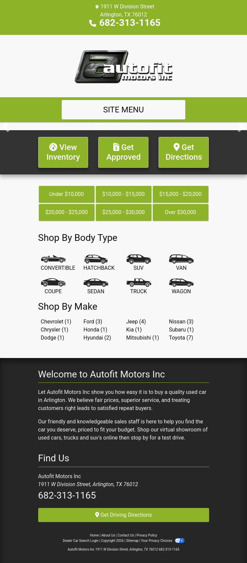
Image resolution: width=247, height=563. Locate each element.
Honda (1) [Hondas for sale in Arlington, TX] (95, 329)
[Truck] (138, 286)
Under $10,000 (66, 194)
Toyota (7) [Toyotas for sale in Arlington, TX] (181, 338)
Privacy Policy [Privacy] (146, 535)
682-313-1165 (130, 22)
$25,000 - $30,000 (123, 212)
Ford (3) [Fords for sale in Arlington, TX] (92, 321)
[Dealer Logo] (123, 65)
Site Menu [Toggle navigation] (123, 109)
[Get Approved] (123, 152)
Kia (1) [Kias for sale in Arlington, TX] (134, 329)
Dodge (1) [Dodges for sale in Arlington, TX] (52, 338)
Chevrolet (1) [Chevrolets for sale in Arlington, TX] (56, 321)
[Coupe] (53, 286)
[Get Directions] (184, 152)
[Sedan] (95, 286)
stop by (139, 437)
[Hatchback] (99, 263)
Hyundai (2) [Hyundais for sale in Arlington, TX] (97, 338)
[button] (6, 126)
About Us (108, 535)
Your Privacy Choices (162, 541)
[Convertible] (58, 263)
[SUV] (138, 263)
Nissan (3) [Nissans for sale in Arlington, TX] (181, 321)
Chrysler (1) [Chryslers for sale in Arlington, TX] (54, 329)
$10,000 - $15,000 (123, 194)
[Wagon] (181, 286)
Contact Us (126, 535)
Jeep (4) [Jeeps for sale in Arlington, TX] (136, 321)
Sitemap (132, 541)
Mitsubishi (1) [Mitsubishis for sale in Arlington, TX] (142, 338)
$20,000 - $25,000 (66, 212)
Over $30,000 (180, 212)
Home (94, 535)
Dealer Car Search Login (81, 541)
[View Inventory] (63, 152)
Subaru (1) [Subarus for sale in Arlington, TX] (181, 329)
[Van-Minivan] (181, 263)
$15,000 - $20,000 (180, 194)
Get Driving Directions (123, 515)
